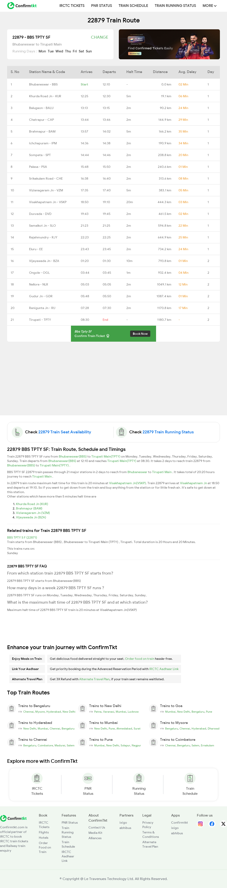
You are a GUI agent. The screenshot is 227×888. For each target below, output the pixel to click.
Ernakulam (207, 745)
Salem (70, 745)
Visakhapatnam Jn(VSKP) (127, 483)
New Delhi (69, 711)
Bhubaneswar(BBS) (73, 456)
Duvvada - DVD (40, 214)
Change (99, 37)
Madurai (60, 745)
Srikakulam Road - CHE (46, 178)
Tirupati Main (162, 472)
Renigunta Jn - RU (42, 308)
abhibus (125, 828)
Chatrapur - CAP (41, 119)
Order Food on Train (45, 847)
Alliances (95, 838)
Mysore (40, 711)
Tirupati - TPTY (40, 319)
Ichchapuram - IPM (43, 143)
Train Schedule (133, 6)
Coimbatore (45, 745)
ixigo (123, 822)
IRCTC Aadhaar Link (163, 669)
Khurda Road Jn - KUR (45, 96)
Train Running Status (175, 6)
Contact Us (96, 827)
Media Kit (95, 832)
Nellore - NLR (38, 284)
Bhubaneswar (137, 472)
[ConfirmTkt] (13, 818)
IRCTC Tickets (71, 6)
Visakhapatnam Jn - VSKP (48, 202)
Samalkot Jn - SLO (42, 225)
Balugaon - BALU (41, 108)
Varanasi (108, 711)
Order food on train (139, 658)
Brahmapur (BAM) (29, 508)
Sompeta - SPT (40, 155)
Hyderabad (53, 711)
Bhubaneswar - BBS (43, 84)
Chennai (28, 711)
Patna (98, 711)
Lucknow (133, 711)
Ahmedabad (124, 728)
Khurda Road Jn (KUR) (32, 504)
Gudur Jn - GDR (41, 296)
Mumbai (121, 711)
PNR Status (101, 6)
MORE (210, 6)
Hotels (43, 837)
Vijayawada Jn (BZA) (31, 517)
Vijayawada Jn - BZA (44, 261)
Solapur (125, 745)
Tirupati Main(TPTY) (106, 456)
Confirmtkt (179, 822)
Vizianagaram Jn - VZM (46, 190)
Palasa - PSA (38, 166)
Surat (137, 728)
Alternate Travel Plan (94, 679)
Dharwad (213, 728)
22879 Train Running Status (168, 432)
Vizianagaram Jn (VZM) (33, 513)
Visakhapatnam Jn (194, 483)
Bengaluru (198, 711)
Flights (44, 832)
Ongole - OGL (39, 272)
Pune (209, 711)
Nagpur (136, 745)
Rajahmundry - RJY (43, 237)
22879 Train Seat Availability (64, 432)
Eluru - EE (36, 249)
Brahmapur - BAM (42, 131)
